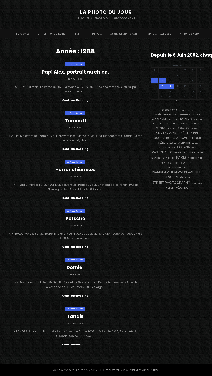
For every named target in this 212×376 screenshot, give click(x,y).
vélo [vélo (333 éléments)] (179, 188)
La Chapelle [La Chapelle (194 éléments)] (184, 142)
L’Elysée (97, 33)
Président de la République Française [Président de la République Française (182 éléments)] (173, 171)
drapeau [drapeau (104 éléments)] (194, 128)
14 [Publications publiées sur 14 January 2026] (170, 86)
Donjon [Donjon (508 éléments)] (183, 128)
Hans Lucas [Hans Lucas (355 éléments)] (161, 138)
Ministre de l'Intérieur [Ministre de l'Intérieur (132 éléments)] (185, 152)
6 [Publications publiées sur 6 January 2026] (162, 80)
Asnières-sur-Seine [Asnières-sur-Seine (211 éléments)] (165, 114)
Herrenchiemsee (75, 169)
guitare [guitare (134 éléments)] (194, 133)
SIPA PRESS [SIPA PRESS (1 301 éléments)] (173, 176)
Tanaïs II (75, 120)
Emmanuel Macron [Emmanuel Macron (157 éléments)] (166, 133)
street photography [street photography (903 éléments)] (171, 182)
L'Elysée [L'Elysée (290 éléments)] (171, 143)
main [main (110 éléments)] (193, 148)
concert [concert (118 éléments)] (197, 119)
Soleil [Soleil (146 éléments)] (188, 177)
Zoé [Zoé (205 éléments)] (186, 187)
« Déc (176, 101)
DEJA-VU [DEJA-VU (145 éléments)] (171, 128)
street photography (51, 33)
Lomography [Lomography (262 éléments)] (166, 147)
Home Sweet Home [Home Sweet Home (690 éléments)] (186, 138)
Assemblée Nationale (123, 33)
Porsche (75, 218)
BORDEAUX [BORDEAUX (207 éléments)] (186, 119)
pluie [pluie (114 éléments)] (163, 163)
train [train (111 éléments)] (194, 183)
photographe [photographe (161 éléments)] (195, 157)
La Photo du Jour (106, 12)
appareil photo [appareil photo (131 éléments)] (185, 110)
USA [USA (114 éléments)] (200, 183)
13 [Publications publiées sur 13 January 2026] (162, 86)
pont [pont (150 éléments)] (176, 163)
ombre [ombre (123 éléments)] (171, 158)
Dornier (75, 267)
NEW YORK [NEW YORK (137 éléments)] (156, 158)
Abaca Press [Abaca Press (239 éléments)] (169, 110)
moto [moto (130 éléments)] (200, 152)
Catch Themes (150, 370)
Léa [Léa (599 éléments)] (179, 147)
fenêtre (79, 33)
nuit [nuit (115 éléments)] (165, 158)
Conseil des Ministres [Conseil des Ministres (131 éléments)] (190, 123)
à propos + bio (189, 33)
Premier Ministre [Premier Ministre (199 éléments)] (177, 167)
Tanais (75, 316)
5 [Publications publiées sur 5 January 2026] (154, 80)
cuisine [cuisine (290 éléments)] (160, 128)
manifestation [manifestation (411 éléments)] (162, 152)
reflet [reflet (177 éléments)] (198, 171)
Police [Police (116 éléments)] (169, 163)
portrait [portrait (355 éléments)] (187, 163)
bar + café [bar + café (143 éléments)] (173, 119)
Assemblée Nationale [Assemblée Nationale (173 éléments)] (188, 114)
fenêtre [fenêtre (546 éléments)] (183, 133)
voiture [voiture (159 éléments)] (170, 187)
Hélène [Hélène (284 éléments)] (160, 143)
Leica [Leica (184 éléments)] (195, 142)
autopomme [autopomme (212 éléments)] (159, 119)
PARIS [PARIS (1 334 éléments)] (181, 157)
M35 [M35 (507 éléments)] (187, 147)
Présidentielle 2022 (158, 33)
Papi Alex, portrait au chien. (75, 72)
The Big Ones (21, 33)
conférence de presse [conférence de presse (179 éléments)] (165, 123)
